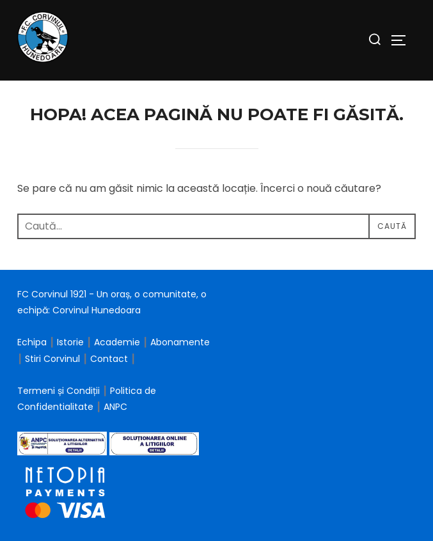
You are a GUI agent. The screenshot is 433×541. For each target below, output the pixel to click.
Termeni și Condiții (59, 390)
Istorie (70, 342)
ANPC (115, 406)
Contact (109, 358)
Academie (117, 342)
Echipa (32, 342)
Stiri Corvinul (52, 358)
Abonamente (180, 342)
